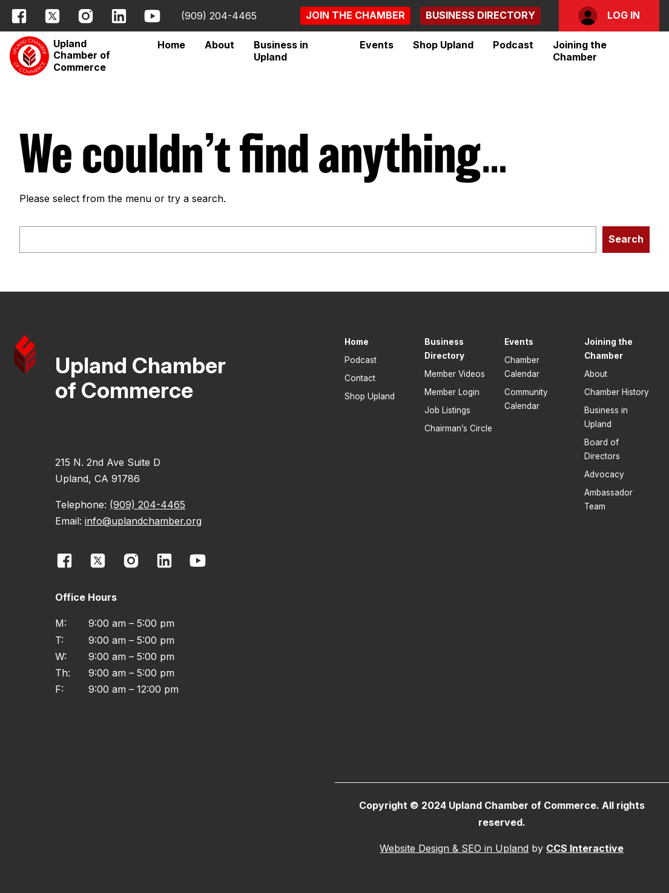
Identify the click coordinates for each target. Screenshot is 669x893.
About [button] (595, 374)
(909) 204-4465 (219, 16)
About (219, 45)
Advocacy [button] (604, 474)
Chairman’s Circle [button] (458, 428)
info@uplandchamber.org (143, 521)
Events (377, 45)
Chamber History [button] (616, 392)
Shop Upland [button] (443, 45)
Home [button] (171, 45)
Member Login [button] (452, 392)
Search (626, 239)
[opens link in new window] (19, 16)
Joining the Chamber (580, 51)
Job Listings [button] (447, 410)
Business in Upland (281, 51)
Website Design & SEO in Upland (454, 848)
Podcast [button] (513, 45)
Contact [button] (359, 378)
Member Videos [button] (454, 374)
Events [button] (518, 342)
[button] (355, 15)
